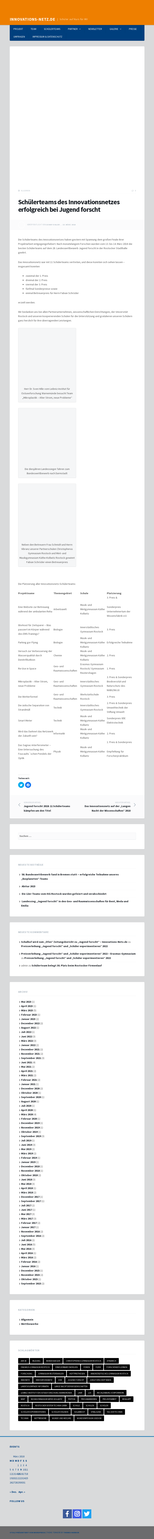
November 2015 (30, 1275)
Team (33, 29)
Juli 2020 (26, 1105)
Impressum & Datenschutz (47, 36)
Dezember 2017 (30, 1196)
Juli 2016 (26, 1240)
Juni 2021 (26, 1062)
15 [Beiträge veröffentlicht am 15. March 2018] (19, 1474)
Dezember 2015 (30, 1270)
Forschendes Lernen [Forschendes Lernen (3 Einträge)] (116, 1367)
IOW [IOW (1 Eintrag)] (60, 1380)
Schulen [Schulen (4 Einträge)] (90, 1405)
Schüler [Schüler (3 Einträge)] (104, 1405)
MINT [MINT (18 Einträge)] (23, 1399)
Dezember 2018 (30, 1166)
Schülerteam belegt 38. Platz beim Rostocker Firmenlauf (67, 965)
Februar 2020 (29, 1118)
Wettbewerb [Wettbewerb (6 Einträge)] (40, 1418)
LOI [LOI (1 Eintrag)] (89, 1392)
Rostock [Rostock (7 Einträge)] (25, 1405)
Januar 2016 (28, 1266)
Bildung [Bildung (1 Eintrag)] (36, 1361)
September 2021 (31, 1058)
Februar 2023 (29, 1014)
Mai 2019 (26, 1149)
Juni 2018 (26, 1179)
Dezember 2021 (30, 1049)
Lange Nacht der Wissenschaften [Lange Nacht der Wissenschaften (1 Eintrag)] (70, 1386)
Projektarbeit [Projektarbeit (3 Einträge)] (109, 1399)
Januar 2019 (28, 1162)
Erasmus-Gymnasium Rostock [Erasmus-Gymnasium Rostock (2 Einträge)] (35, 1367)
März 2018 (27, 1192)
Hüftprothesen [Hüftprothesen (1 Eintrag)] (77, 1373)
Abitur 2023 (28, 886)
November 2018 (30, 1170)
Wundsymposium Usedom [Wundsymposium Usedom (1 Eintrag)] (89, 1418)
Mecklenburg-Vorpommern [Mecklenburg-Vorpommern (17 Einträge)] (110, 1392)
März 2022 (27, 1040)
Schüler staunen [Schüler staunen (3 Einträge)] (59, 1412)
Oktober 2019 (29, 1132)
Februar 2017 (29, 1223)
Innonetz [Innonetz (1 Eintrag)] (25, 1380)
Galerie (114, 29)
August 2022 (28, 1027)
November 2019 (30, 1127)
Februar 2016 (29, 1261)
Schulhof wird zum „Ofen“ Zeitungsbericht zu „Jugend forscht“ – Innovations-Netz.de (74, 942)
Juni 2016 (26, 1244)
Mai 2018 (26, 1184)
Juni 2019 (26, 1144)
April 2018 (27, 1188)
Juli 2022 (26, 1032)
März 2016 (27, 1257)
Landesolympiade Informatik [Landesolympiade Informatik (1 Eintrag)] (35, 1386)
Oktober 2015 (29, 1279)
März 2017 (27, 1218)
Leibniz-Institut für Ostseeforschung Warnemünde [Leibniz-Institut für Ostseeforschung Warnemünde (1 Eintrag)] (46, 1392)
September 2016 (31, 1236)
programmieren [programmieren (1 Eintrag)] (89, 1399)
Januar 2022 (28, 1045)
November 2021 (30, 1053)
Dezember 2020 (30, 1088)
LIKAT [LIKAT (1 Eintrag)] (80, 1392)
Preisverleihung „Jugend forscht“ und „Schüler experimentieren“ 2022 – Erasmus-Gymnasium (78, 953)
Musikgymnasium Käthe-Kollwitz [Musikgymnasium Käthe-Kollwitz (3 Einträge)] (46, 1399)
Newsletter (95, 29)
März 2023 (27, 1010)
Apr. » (22, 1492)
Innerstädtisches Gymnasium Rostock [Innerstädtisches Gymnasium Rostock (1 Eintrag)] (109, 1373)
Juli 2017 (26, 1205)
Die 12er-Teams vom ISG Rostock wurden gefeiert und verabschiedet (64, 893)
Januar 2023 (28, 1019)
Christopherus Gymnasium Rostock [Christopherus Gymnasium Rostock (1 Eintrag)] (83, 1361)
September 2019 (31, 1136)
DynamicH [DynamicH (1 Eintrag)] (111, 1361)
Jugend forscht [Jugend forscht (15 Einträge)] (76, 1380)
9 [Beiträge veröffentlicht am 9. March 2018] (21, 1469)
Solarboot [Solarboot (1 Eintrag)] (79, 1412)
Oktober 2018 (29, 1175)
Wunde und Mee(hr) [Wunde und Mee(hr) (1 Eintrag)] (61, 1418)
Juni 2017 (26, 1209)
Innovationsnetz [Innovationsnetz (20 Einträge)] (44, 1380)
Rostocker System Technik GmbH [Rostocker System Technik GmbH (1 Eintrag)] (51, 1405)
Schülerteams (52, 29)
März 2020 (27, 1114)
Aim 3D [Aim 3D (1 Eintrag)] (24, 1361)
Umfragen (19, 36)
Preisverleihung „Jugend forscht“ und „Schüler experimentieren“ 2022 (64, 946)
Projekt (18, 29)
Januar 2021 (28, 1084)
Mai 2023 (26, 1001)
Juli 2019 (26, 1140)
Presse (133, 29)
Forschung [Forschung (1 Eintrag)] (26, 1373)
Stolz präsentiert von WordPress (27, 1532)
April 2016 (27, 1253)
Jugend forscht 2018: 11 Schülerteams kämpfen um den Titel (50, 806)
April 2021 (27, 1071)
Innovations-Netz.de (32, 19)
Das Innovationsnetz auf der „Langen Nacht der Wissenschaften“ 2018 (103, 806)
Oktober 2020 (29, 1092)
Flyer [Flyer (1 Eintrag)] (98, 1367)
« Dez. (13, 1492)
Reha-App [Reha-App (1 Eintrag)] (126, 1399)
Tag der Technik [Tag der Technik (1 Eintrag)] (114, 1412)
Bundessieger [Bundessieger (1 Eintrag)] (53, 1361)
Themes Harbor (71, 1532)
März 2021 (27, 1075)
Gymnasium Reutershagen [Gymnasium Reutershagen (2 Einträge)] (51, 1373)
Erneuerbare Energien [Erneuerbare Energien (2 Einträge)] (66, 1367)
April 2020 (27, 1110)
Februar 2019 (29, 1157)
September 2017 (31, 1201)
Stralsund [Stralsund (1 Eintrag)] (96, 1412)
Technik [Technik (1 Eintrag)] (24, 1418)
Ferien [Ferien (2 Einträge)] (86, 1367)
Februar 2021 (29, 1080)
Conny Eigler (53, 225)
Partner (73, 29)
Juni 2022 (26, 1036)
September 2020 (31, 1097)
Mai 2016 (26, 1248)
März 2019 (27, 1153)
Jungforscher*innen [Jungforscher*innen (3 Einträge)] (100, 1380)
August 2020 (28, 1101)
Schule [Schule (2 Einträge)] (76, 1405)
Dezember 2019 (30, 1123)
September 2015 (31, 1283)
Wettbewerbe (29, 1324)
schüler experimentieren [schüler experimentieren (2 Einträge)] (33, 1412)
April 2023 (27, 1006)
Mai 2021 (26, 1066)
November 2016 (30, 1231)
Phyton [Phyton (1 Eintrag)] (71, 1399)
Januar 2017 (28, 1227)
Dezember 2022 (30, 1023)
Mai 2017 (26, 1214)
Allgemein (25, 190)
